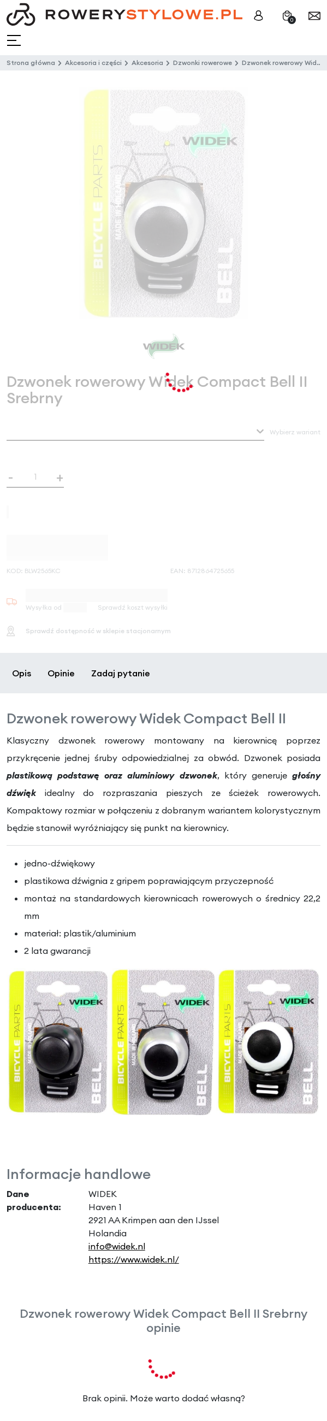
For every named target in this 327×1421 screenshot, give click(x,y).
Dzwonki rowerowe (202, 62)
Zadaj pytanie (120, 673)
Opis (21, 673)
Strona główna (31, 62)
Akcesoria (147, 62)
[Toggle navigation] (15, 40)
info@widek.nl (116, 1246)
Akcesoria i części (93, 62)
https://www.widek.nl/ (133, 1259)
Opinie (61, 673)
